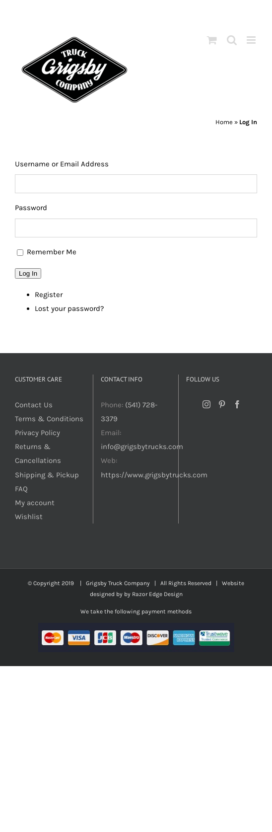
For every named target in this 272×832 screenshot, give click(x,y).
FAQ (21, 488)
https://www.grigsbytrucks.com (154, 474)
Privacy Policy (37, 432)
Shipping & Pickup (47, 474)
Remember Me (51, 251)
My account (35, 502)
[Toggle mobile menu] (252, 40)
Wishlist (29, 516)
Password (31, 207)
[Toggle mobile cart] (212, 40)
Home (224, 122)
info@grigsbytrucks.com (142, 446)
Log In (28, 273)
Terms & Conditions (49, 418)
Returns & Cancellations (38, 453)
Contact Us (34, 404)
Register (49, 294)
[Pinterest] (222, 404)
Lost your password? (69, 308)
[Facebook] (237, 404)
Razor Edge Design (157, 594)
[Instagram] (206, 404)
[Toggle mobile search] (232, 40)
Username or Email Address (62, 163)
